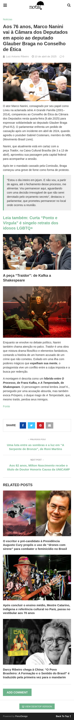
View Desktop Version (37, 706)
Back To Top (63, 716)
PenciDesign (21, 716)
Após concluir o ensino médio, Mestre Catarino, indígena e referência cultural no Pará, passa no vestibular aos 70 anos (36, 609)
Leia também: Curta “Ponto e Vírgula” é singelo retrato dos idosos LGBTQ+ (30, 223)
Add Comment (17, 692)
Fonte (6, 406)
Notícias (7, 19)
